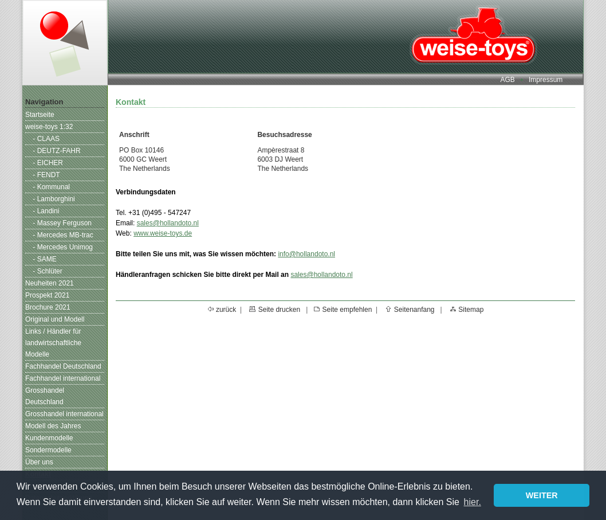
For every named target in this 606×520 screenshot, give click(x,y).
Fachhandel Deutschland (63, 366)
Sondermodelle (48, 450)
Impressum (545, 80)
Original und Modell (54, 319)
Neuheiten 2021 (49, 283)
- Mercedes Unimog (63, 247)
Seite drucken (279, 310)
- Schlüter (47, 271)
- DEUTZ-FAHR (56, 151)
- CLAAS (46, 139)
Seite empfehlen (347, 310)
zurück (226, 310)
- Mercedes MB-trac (63, 235)
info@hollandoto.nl (306, 254)
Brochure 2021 (47, 307)
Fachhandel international (62, 378)
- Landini (46, 211)
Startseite (39, 115)
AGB (507, 80)
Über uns (39, 462)
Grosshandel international (64, 414)
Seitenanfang (414, 310)
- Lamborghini (53, 199)
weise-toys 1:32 (49, 127)
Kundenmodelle (49, 438)
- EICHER (48, 163)
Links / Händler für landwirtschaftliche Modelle (53, 342)
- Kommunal (51, 187)
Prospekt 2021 (47, 295)
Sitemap (470, 310)
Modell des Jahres (53, 426)
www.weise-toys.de (162, 233)
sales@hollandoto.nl (168, 223)
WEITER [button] (542, 495)
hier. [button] (472, 502)
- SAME (44, 259)
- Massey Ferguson (62, 223)
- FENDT (46, 175)
